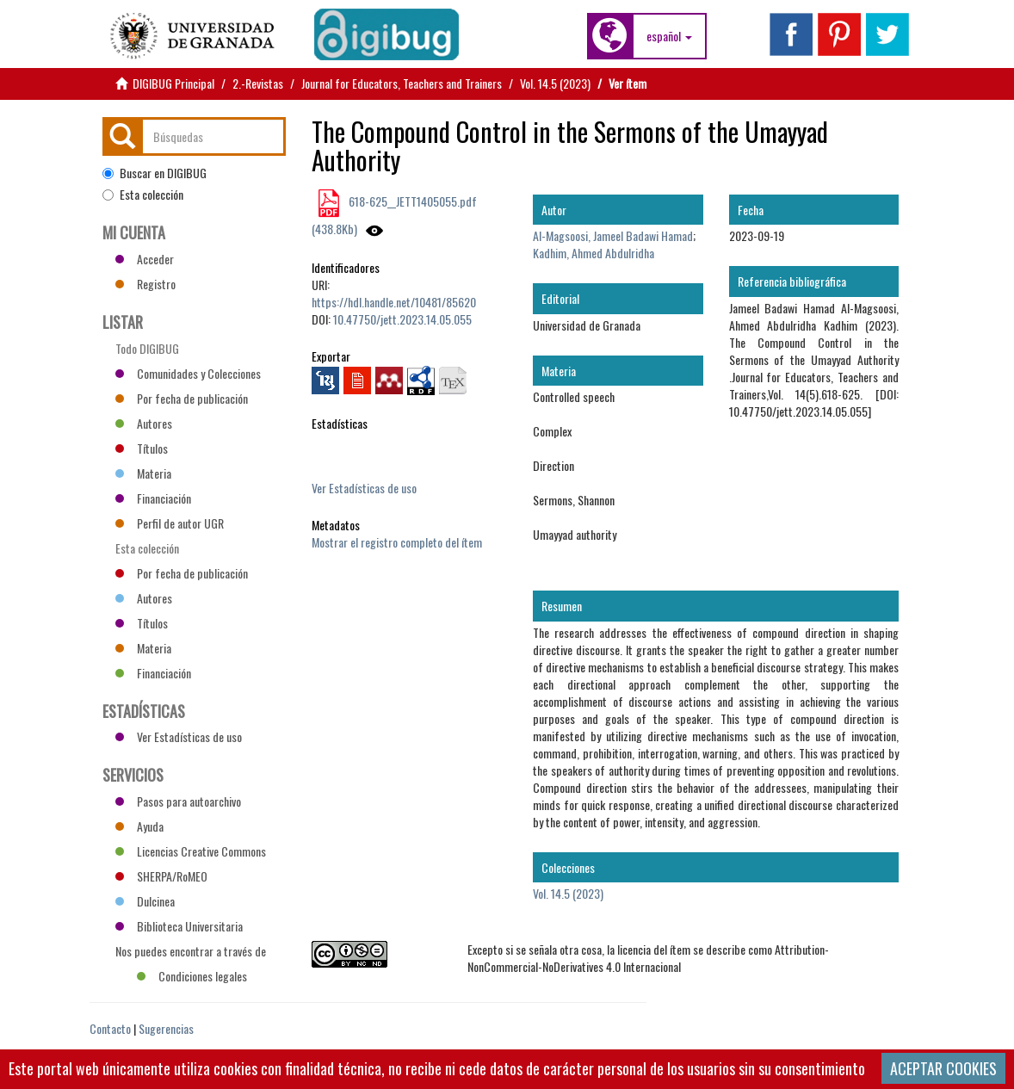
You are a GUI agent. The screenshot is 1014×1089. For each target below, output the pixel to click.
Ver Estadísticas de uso (364, 488)
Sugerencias (166, 1028)
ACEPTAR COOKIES (943, 1068)
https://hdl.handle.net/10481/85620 (394, 302)
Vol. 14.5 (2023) (555, 83)
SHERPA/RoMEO (161, 876)
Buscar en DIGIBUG (154, 173)
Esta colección (142, 194)
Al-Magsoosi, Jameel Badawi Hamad (613, 235)
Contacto (110, 1028)
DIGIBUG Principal (173, 83)
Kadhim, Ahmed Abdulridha (593, 253)
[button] (669, 36)
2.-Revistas (257, 83)
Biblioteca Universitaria (179, 926)
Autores (143, 423)
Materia (143, 473)
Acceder (144, 259)
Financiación (153, 498)
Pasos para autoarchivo (178, 801)
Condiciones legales (192, 976)
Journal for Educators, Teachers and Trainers (401, 83)
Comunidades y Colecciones (188, 373)
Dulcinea (145, 901)
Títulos (141, 448)
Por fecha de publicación (181, 398)
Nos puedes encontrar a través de (190, 953)
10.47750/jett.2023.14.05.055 (402, 319)
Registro (145, 284)
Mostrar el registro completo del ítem (397, 542)
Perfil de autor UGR (169, 523)
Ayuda (139, 826)
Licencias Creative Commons (190, 851)
